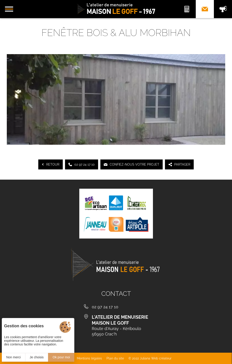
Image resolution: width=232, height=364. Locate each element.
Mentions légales (89, 358)
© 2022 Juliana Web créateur (150, 358)
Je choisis (37, 357)
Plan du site (115, 358)
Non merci (13, 357)
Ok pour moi (61, 357)
